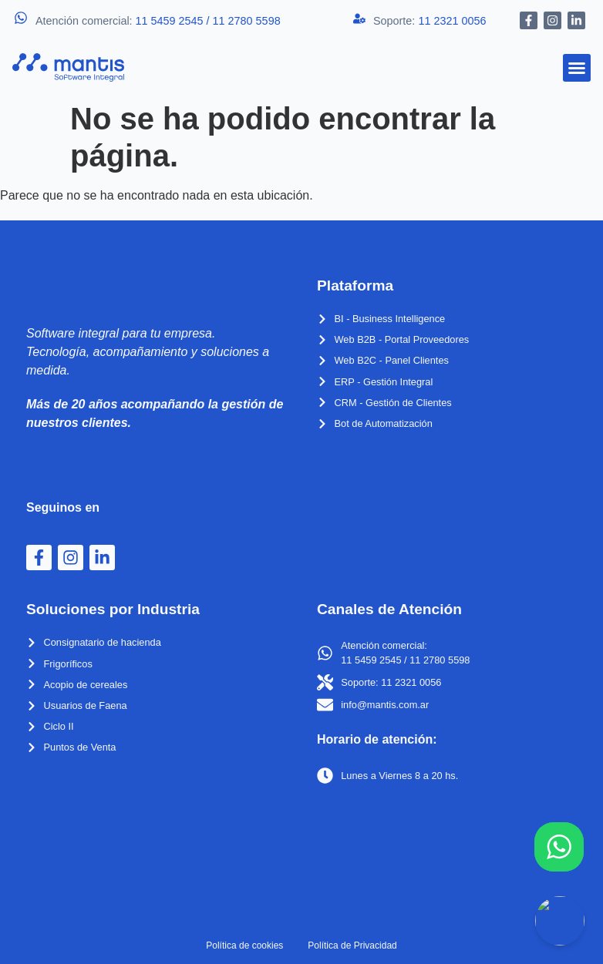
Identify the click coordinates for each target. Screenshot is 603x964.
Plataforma (355, 285)
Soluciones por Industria (113, 609)
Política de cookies (244, 945)
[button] (577, 68)
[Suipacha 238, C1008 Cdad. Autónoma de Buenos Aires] (447, 848)
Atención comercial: (158, 21)
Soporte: (429, 21)
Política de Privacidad (352, 945)
